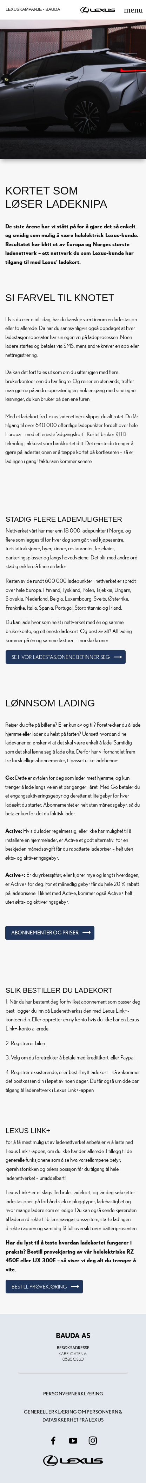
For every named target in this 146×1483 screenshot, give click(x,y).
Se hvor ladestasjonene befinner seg (61, 657)
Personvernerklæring (73, 1393)
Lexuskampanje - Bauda (33, 9)
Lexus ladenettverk (65, 416)
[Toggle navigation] (133, 10)
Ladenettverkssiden (71, 1010)
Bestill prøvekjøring (39, 1286)
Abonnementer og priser (45, 933)
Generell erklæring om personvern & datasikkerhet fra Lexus (73, 1415)
